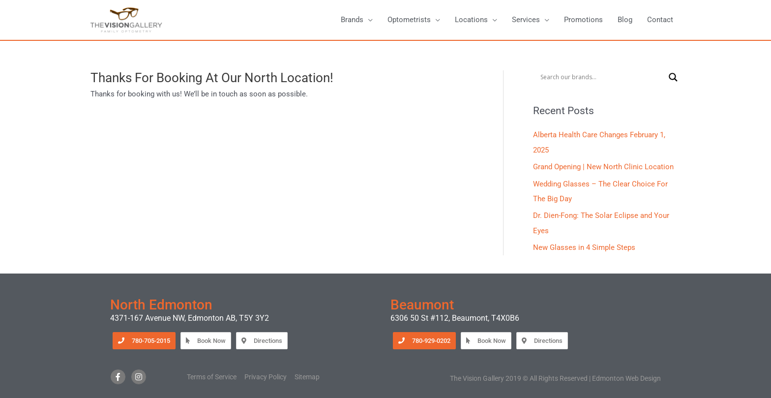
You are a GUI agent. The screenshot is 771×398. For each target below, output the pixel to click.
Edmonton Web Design (626, 377)
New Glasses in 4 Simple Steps (584, 246)
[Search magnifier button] (673, 78)
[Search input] (602, 78)
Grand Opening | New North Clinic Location (603, 167)
